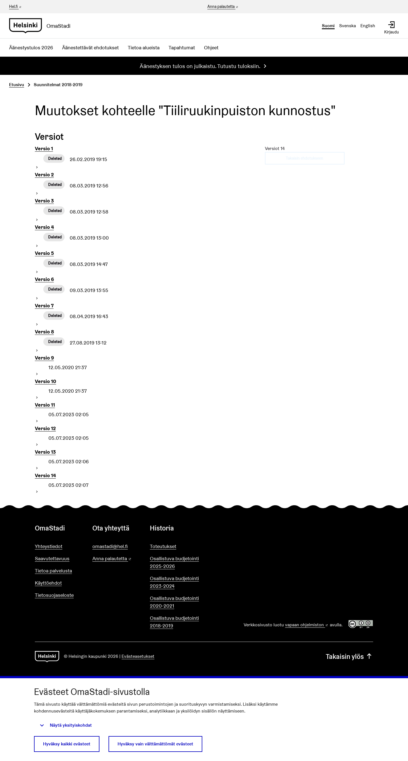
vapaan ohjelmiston (307, 625)
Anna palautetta (223, 7)
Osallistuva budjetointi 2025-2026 (174, 562)
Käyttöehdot (48, 583)
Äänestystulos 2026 (31, 47)
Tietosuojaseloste (54, 595)
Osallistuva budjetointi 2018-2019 (174, 622)
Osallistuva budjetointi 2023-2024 (174, 582)
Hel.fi (15, 6)
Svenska (347, 26)
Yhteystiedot (48, 546)
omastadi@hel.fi (110, 546)
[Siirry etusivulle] (42, 26)
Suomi (328, 26)
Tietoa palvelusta (53, 570)
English (367, 26)
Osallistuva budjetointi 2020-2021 (174, 602)
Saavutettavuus (52, 558)
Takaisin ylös (349, 656)
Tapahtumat (182, 47)
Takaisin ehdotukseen (304, 158)
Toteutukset (163, 546)
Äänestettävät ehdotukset (90, 47)
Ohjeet (211, 47)
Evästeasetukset (138, 656)
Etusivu (16, 85)
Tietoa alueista (144, 47)
